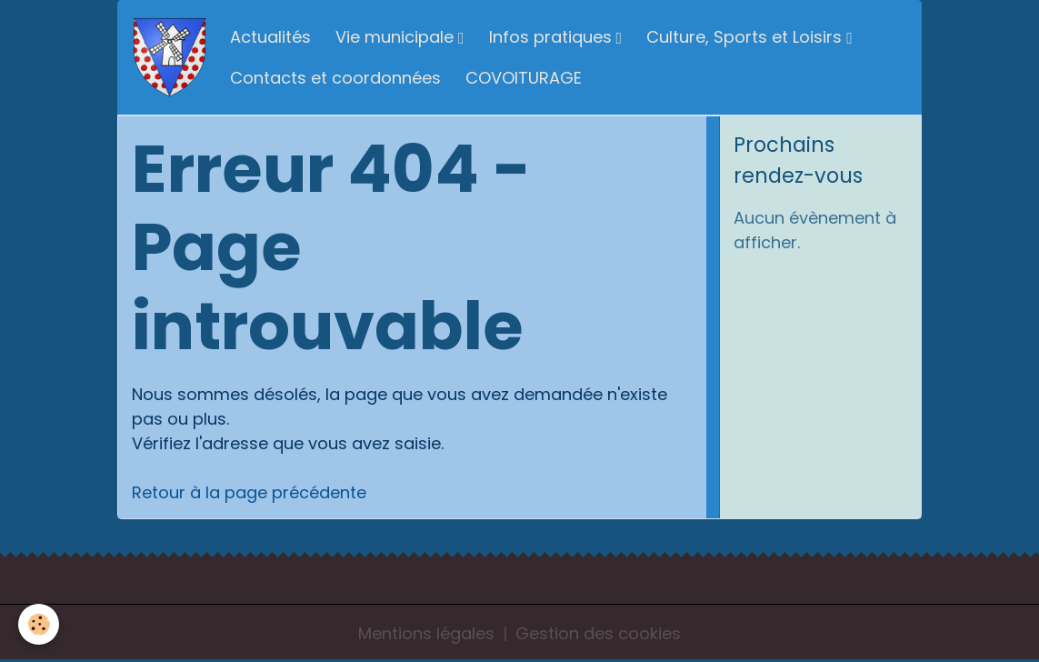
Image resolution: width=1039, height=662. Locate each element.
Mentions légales (426, 633)
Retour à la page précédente (249, 492)
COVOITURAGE (523, 77)
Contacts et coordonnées (335, 77)
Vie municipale (396, 36)
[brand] (169, 57)
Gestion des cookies (598, 633)
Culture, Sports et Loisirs (746, 36)
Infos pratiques (552, 36)
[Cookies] (38, 624)
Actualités (270, 36)
